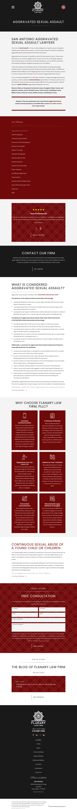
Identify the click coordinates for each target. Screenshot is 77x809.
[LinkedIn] (37, 736)
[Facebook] (33, 736)
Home (38, 744)
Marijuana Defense (38, 761)
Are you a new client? (17, 619)
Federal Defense (38, 757)
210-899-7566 (38, 731)
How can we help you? (17, 625)
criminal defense (34, 80)
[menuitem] (38, 131)
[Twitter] (40, 736)
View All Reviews (38, 235)
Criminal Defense (38, 752)
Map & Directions (38, 792)
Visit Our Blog (38, 698)
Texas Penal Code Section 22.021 (48, 295)
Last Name (42, 609)
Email (41, 614)
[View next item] (40, 228)
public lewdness (23, 84)
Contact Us (38, 773)
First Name (15, 609)
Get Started (38, 269)
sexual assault (23, 48)
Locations (38, 765)
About (38, 748)
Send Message (38, 647)
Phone (13, 614)
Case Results (38, 769)
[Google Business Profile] (44, 736)
